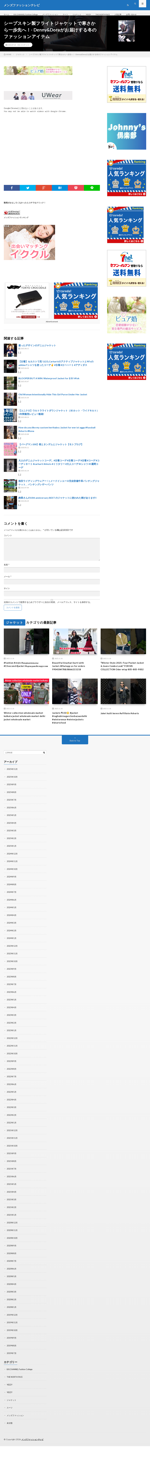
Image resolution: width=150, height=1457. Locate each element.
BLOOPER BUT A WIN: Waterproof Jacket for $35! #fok (48, 387)
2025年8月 (12, 809)
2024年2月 (12, 946)
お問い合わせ (12, 20)
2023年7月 (12, 999)
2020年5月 (12, 1288)
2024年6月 (12, 915)
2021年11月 (12, 1151)
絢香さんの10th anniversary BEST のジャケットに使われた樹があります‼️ (57, 506)
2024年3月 (12, 938)
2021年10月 (12, 1159)
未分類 (10, 1434)
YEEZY (99, 14)
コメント (8, 544)
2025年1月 (12, 862)
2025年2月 (12, 855)
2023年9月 (12, 984)
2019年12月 (12, 1327)
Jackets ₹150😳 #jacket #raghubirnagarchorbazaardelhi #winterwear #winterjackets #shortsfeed (72, 733)
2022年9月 (12, 1075)
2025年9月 (12, 801)
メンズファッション (56, 14)
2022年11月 (12, 1060)
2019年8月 (12, 1357)
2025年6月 (12, 824)
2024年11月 (12, 877)
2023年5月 (12, 1014)
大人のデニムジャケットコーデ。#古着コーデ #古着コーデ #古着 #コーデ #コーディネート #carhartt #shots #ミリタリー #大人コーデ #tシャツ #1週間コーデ (58, 473)
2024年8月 (12, 900)
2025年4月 (12, 839)
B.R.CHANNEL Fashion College (28, 14)
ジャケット (86, 14)
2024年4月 (12, 931)
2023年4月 (12, 1022)
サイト (7, 597)
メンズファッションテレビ (33, 1450)
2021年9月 (12, 1167)
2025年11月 (12, 786)
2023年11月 (12, 969)
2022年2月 (12, 1129)
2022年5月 (12, 1106)
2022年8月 (12, 1083)
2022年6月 (12, 1098)
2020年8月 (12, 1266)
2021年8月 (12, 1174)
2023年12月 (12, 961)
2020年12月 (12, 1235)
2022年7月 (12, 1091)
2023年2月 (12, 1037)
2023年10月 (12, 976)
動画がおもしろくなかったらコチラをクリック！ (25, 212)
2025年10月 (12, 794)
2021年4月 (12, 1205)
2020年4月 (12, 1296)
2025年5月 (12, 832)
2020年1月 (12, 1319)
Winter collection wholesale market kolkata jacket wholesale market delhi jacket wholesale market (26, 731)
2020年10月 (12, 1250)
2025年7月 (12, 816)
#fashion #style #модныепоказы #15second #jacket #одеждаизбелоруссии (24, 676)
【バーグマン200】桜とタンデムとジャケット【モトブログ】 (50, 453)
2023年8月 (12, 992)
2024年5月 (12, 923)
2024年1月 (12, 953)
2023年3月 (12, 1030)
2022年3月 (12, 1121)
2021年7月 (12, 1182)
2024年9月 (12, 893)
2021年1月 (12, 1228)
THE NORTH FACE (115, 14)
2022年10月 (12, 1068)
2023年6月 (12, 1007)
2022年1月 (12, 1136)
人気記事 (132, 14)
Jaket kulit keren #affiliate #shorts (122, 728)
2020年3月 (12, 1304)
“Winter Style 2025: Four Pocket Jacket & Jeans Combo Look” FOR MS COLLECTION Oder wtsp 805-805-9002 (122, 678)
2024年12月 (12, 870)
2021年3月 (12, 1212)
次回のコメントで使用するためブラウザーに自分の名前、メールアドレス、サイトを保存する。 (48, 611)
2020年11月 (12, 1243)
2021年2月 (12, 1220)
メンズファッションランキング (16, 226)
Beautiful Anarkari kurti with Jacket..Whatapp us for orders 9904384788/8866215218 (71, 676)
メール (7, 586)
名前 (6, 574)
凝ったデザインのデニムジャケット (37, 354)
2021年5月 (12, 1197)
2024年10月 (12, 885)
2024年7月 (12, 908)
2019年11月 (12, 1334)
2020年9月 (12, 1258)
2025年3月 (12, 847)
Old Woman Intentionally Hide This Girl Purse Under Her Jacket (52, 403)
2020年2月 (12, 1311)
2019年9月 (12, 1349)
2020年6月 (12, 1281)
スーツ (73, 14)
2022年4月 (12, 1113)
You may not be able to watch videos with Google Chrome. (35, 120)
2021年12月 (12, 1144)
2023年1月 (12, 1045)
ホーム (7, 14)
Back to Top (74, 758)
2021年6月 (12, 1189)
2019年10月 (12, 1342)
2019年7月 (12, 1365)
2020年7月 (12, 1273)
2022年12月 (12, 1052)
